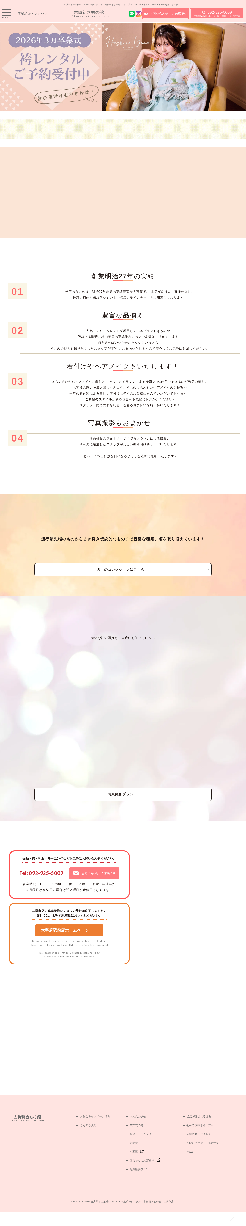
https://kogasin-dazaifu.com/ (81, 966)
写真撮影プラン (123, 805)
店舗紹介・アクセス (33, 15)
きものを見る (88, 1139)
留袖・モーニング (141, 1148)
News (189, 1165)
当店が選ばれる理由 (198, 1130)
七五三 (134, 1165)
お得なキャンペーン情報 (95, 1130)
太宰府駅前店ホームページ (69, 944)
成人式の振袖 (138, 1130)
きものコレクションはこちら (123, 574)
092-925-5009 (217, 15)
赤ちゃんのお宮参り (142, 1174)
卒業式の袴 (136, 1139)
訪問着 (134, 1157)
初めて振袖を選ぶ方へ (200, 1139)
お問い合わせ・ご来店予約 (165, 15)
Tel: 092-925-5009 (41, 887)
